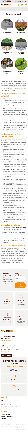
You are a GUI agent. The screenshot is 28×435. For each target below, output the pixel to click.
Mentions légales (6, 404)
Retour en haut (6, 355)
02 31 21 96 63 (5, 352)
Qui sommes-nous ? (7, 416)
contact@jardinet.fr (7, 340)
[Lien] (16, 370)
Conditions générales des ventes (10, 406)
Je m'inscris (20, 285)
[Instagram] (5, 1)
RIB (2, 400)
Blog (9, 1)
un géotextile (15, 238)
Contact (18, 1)
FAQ (24, 1)
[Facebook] (3, 1)
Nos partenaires (5, 414)
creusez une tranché (21, 227)
